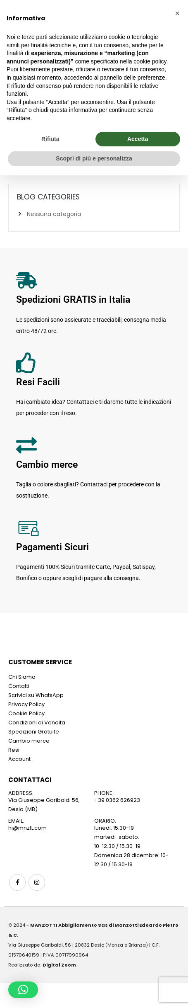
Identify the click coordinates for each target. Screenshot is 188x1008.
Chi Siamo (22, 677)
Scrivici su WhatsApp (36, 695)
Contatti (18, 686)
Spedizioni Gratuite (33, 732)
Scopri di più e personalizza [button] (94, 158)
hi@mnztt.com (27, 828)
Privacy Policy (26, 704)
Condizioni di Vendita (36, 722)
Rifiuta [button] (50, 139)
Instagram (37, 882)
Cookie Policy (26, 713)
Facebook (17, 882)
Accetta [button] (137, 139)
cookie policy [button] (149, 61)
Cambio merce (29, 741)
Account (19, 759)
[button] (23, 989)
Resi (13, 750)
